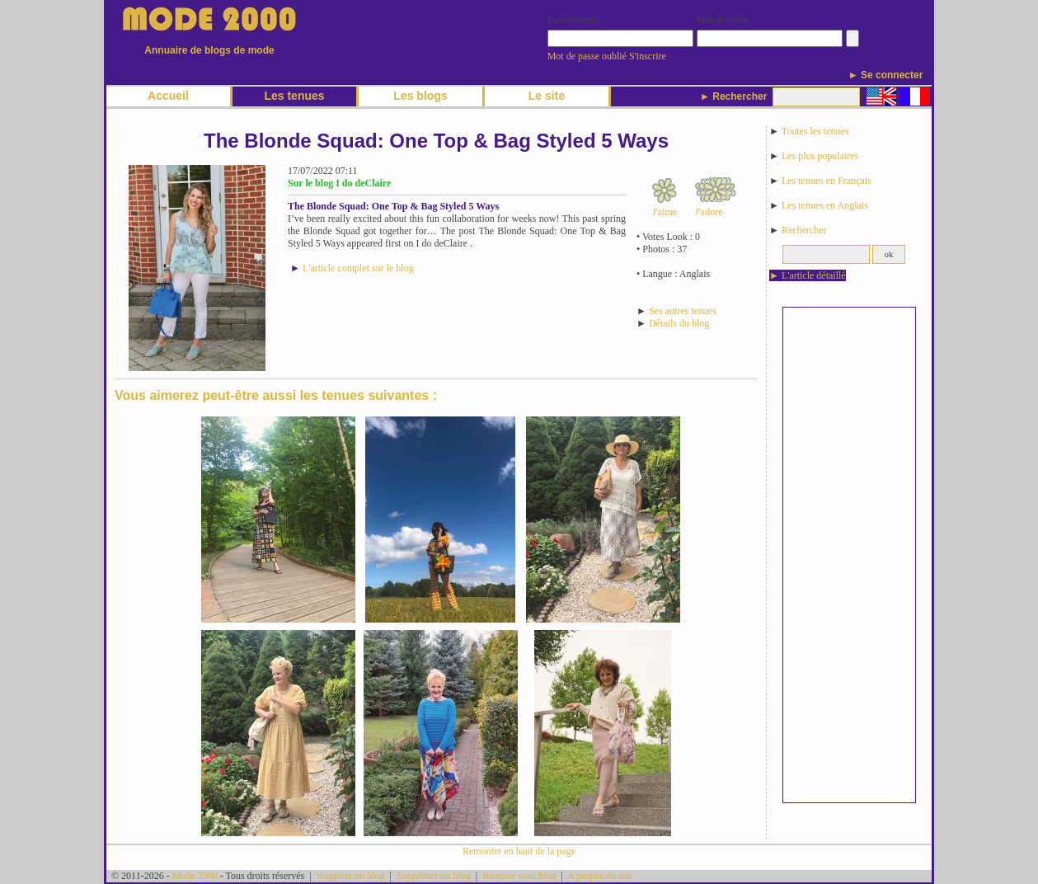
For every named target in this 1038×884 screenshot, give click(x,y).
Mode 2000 (195, 876)
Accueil (168, 95)
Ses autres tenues (682, 311)
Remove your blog (519, 876)
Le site (546, 95)
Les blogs (420, 95)
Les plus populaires (820, 156)
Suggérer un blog (351, 876)
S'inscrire (647, 56)
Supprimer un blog (434, 876)
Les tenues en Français (826, 180)
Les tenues (294, 95)
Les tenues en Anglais (825, 205)
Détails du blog (679, 323)
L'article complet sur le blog (358, 268)
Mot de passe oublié (587, 56)
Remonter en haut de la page (519, 851)
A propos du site (599, 876)
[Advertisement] (849, 555)
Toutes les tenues (815, 131)
